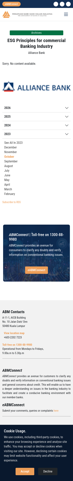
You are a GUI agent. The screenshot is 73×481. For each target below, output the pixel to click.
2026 (7, 108)
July (6, 170)
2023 (7, 134)
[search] (68, 4)
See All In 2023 (13, 143)
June (7, 175)
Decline (47, 471)
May (6, 180)
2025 (7, 116)
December (10, 147)
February (9, 194)
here (56, 410)
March (8, 189)
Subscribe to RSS (11, 202)
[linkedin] (56, 4)
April (7, 184)
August (8, 166)
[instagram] (62, 4)
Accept (25, 471)
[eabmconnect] (11, 4)
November (10, 152)
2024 (7, 125)
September (11, 161)
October (9, 157)
